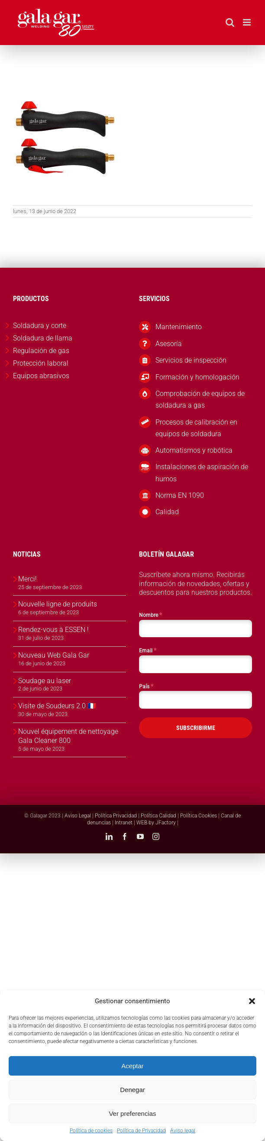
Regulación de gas (41, 351)
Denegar (132, 1089)
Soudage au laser (44, 681)
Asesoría (168, 344)
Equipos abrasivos (41, 376)
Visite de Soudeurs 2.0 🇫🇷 (57, 706)
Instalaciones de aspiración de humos (201, 473)
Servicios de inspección (190, 360)
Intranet (123, 823)
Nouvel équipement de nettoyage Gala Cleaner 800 (68, 736)
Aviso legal (182, 1131)
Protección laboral (40, 363)
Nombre (150, 614)
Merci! (27, 579)
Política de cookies (91, 1131)
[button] (252, 1001)
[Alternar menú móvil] (247, 22)
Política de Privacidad (141, 1131)
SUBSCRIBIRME (195, 727)
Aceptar (132, 1066)
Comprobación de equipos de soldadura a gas (200, 399)
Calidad (167, 512)
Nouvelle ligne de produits (57, 604)
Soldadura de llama (42, 338)
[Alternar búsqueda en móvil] (230, 22)
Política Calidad (158, 816)
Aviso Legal (78, 816)
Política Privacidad (116, 816)
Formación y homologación (197, 377)
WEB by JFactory (156, 823)
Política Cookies (198, 816)
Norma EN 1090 (179, 495)
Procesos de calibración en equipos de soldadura (196, 428)
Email (147, 650)
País (146, 686)
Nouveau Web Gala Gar (53, 655)
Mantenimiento (178, 327)
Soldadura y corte (39, 325)
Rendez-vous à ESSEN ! (53, 630)
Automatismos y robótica (194, 450)
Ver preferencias (132, 1113)
